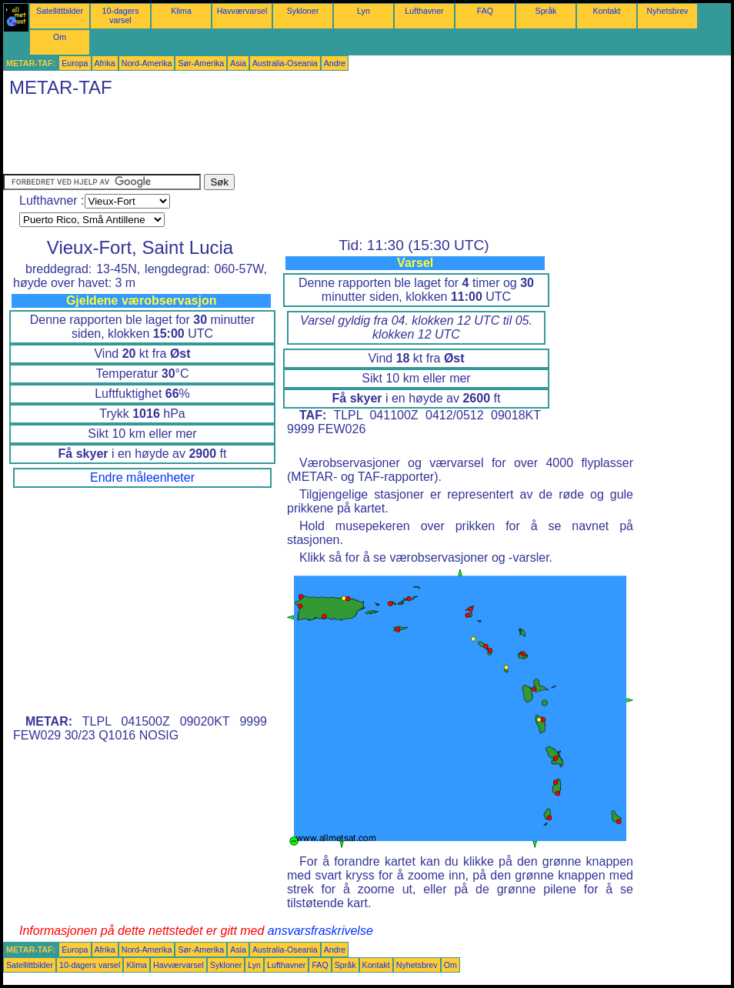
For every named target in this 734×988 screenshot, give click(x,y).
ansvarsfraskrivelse (320, 930)
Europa (75, 63)
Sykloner (303, 10)
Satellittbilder (59, 10)
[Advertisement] (283, 139)
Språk (546, 10)
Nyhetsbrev (668, 10)
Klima (181, 10)
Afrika (105, 63)
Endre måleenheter (142, 477)
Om (59, 37)
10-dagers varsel (120, 15)
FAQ (485, 10)
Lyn (363, 10)
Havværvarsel (242, 10)
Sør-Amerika (201, 63)
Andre (334, 63)
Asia (238, 63)
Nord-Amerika (147, 63)
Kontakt (606, 10)
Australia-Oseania (285, 63)
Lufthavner (424, 10)
